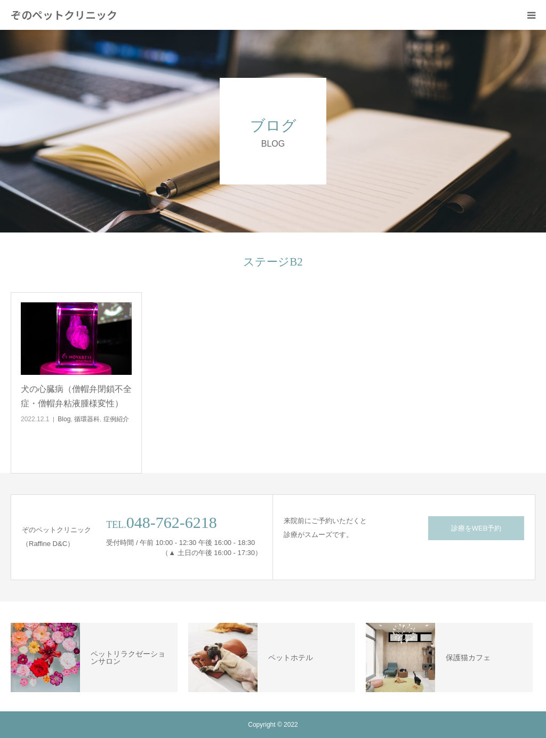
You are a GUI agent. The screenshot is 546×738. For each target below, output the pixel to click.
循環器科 (87, 419)
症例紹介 (116, 419)
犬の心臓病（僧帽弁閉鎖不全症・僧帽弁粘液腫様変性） (76, 396)
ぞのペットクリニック (64, 15)
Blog (64, 419)
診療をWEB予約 (476, 528)
